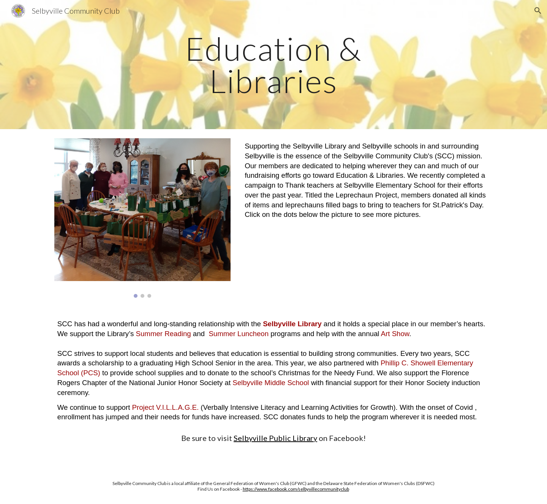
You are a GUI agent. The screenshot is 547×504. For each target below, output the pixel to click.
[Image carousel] (142, 218)
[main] (273, 64)
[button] (538, 11)
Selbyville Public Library (275, 437)
